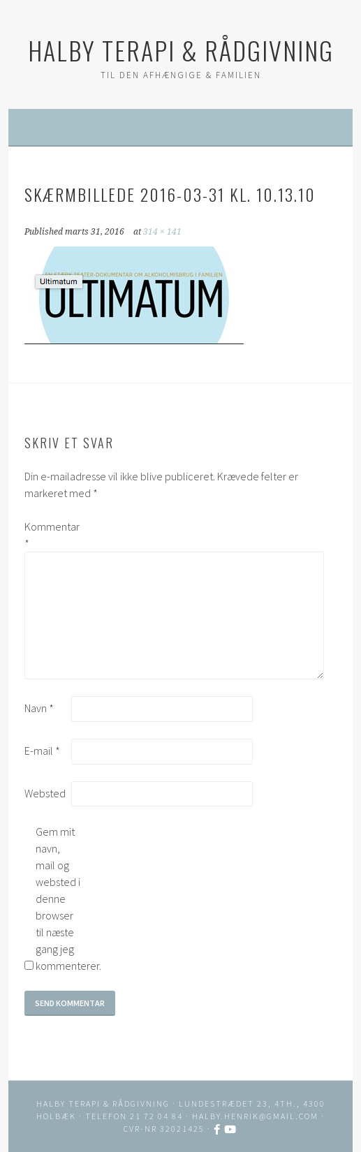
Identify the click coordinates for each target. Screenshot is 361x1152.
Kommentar (46, 534)
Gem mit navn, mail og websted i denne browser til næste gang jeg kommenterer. (58, 899)
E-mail (42, 751)
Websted (45, 793)
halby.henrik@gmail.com (255, 1116)
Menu (189, 127)
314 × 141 (162, 232)
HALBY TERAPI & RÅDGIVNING (181, 49)
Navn (39, 708)
